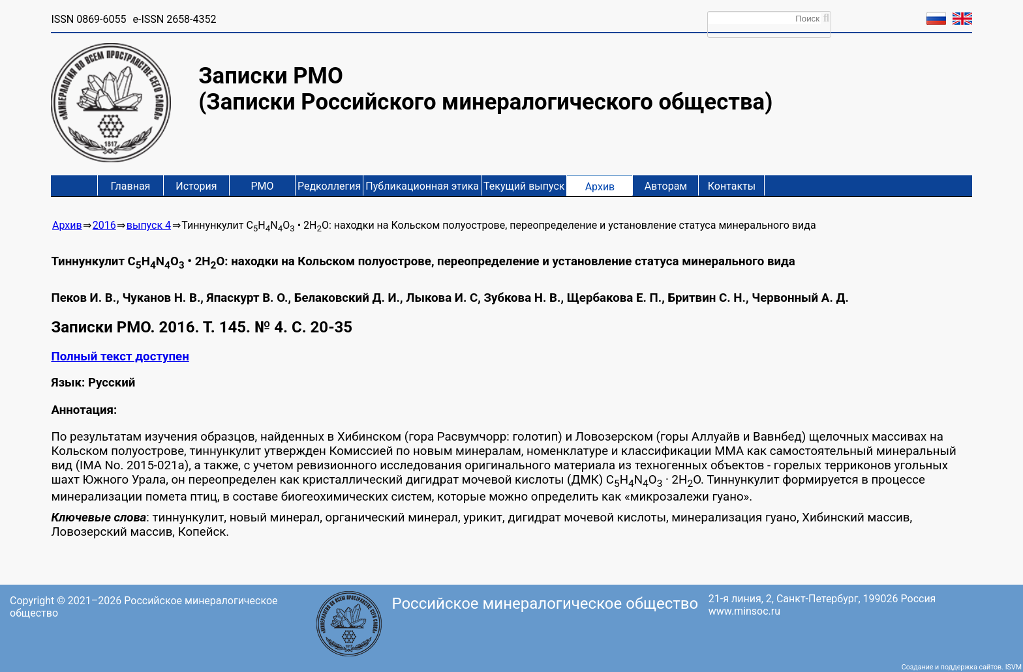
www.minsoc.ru (744, 611)
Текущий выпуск (523, 186)
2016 (104, 225)
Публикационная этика (422, 186)
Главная (131, 186)
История (196, 186)
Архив (600, 187)
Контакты (732, 186)
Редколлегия (329, 186)
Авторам (666, 186)
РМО (262, 186)
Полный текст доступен (120, 356)
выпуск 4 (149, 225)
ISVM (1013, 667)
